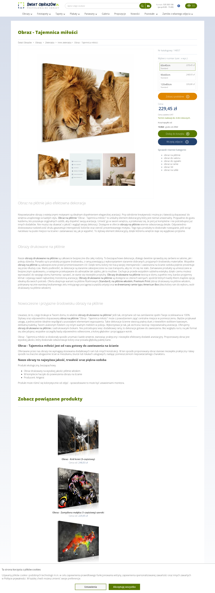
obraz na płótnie (172, 155)
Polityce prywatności (15, 578)
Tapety (59, 14)
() (191, 5)
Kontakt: (164, 5)
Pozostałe (150, 14)
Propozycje (120, 14)
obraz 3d (168, 167)
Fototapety (42, 14)
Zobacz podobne (175, 97)
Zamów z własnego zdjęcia (176, 14)
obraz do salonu (172, 158)
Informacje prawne (59, 557)
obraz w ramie (171, 164)
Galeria (105, 14)
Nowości (135, 14)
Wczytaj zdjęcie (174, 142)
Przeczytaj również (91, 557)
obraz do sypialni (172, 161)
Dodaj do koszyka (177, 134)
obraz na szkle (171, 170)
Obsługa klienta (28, 557)
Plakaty (73, 14)
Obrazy (26, 14)
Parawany (90, 14)
